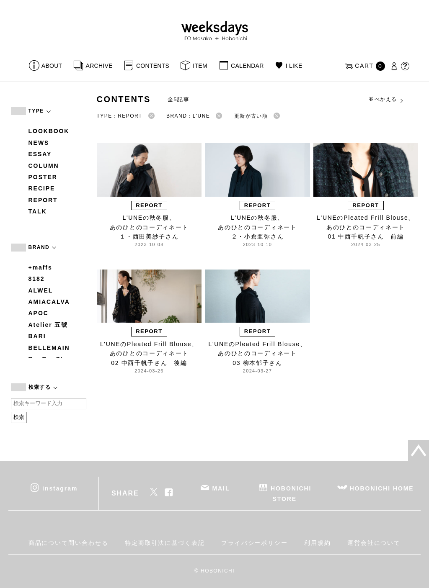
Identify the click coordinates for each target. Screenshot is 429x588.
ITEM (200, 65)
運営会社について (374, 542)
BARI (37, 336)
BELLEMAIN (49, 347)
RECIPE (41, 188)
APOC (38, 313)
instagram (60, 488)
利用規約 (317, 542)
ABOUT (51, 65)
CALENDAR (247, 65)
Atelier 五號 (48, 324)
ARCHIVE (99, 65)
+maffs (40, 267)
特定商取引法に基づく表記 (165, 542)
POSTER (42, 177)
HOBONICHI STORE (291, 493)
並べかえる (386, 99)
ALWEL (40, 290)
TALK (37, 211)
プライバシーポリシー (254, 542)
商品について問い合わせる (68, 542)
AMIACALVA (49, 301)
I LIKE (294, 65)
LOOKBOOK (49, 131)
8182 (36, 278)
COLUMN (43, 165)
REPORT (43, 200)
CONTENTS (152, 65)
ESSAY (40, 154)
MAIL (221, 488)
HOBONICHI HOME (382, 488)
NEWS (38, 142)
